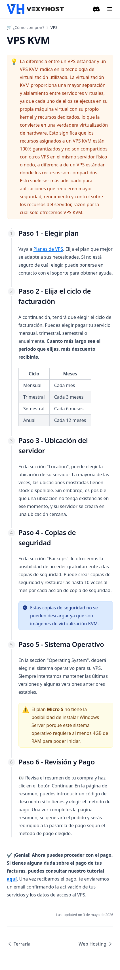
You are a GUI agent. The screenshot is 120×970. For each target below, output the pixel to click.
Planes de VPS (48, 249)
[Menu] (109, 9)
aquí (12, 879)
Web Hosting (96, 944)
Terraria (19, 944)
